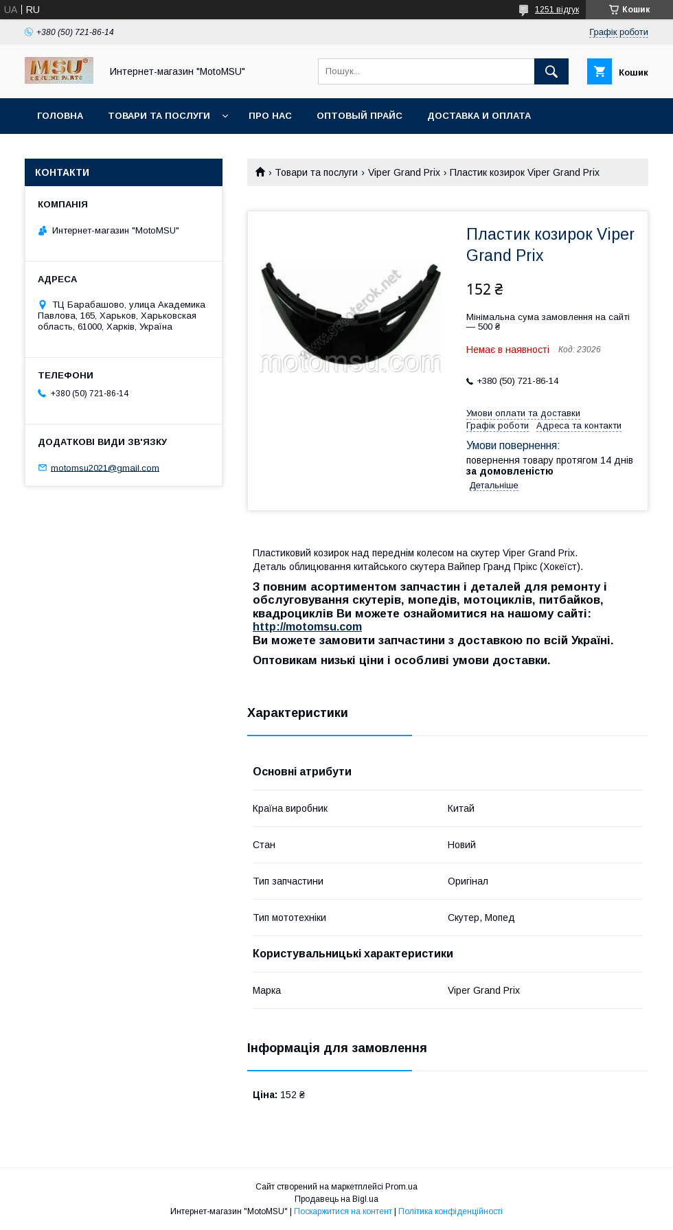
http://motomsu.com (307, 627)
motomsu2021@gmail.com (105, 467)
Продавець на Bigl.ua (336, 1199)
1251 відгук (557, 9)
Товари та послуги (159, 116)
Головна (60, 116)
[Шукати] (551, 71)
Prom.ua (401, 1187)
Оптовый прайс (359, 116)
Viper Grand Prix (404, 172)
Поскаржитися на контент (343, 1211)
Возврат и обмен (82, 151)
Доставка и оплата (479, 116)
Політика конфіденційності (450, 1211)
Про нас (270, 116)
